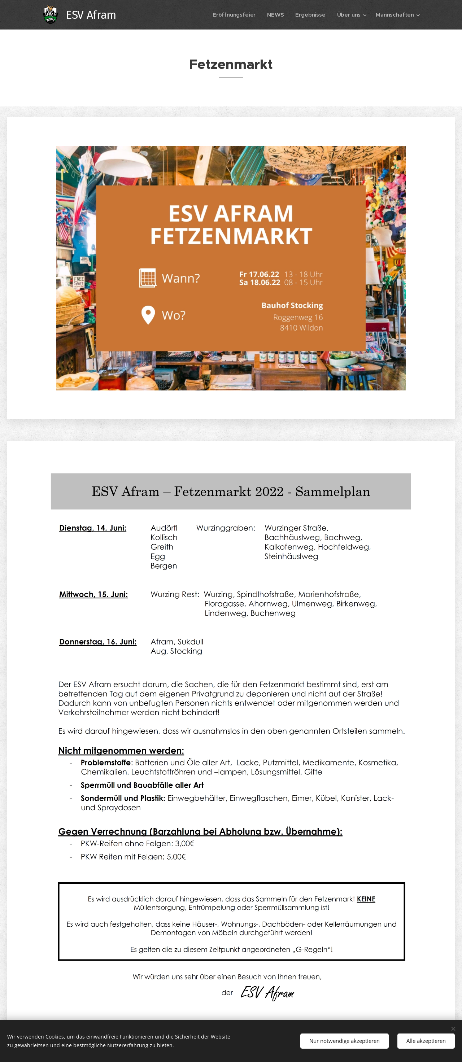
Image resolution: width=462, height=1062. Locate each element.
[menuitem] (233, 15)
